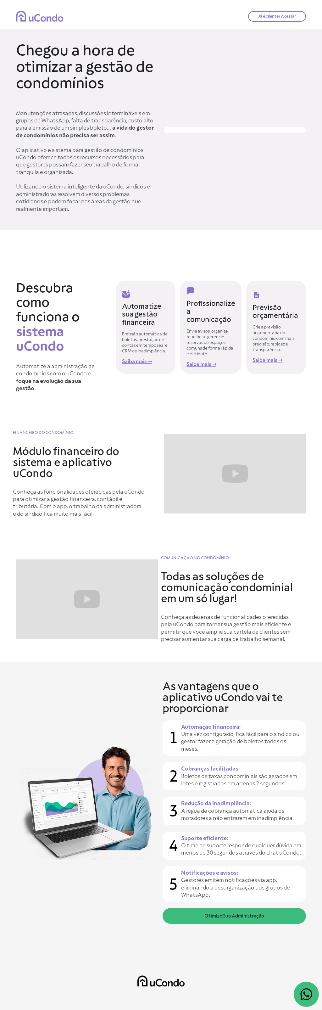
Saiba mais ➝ (137, 361)
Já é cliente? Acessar (277, 16)
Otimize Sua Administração (234, 916)
